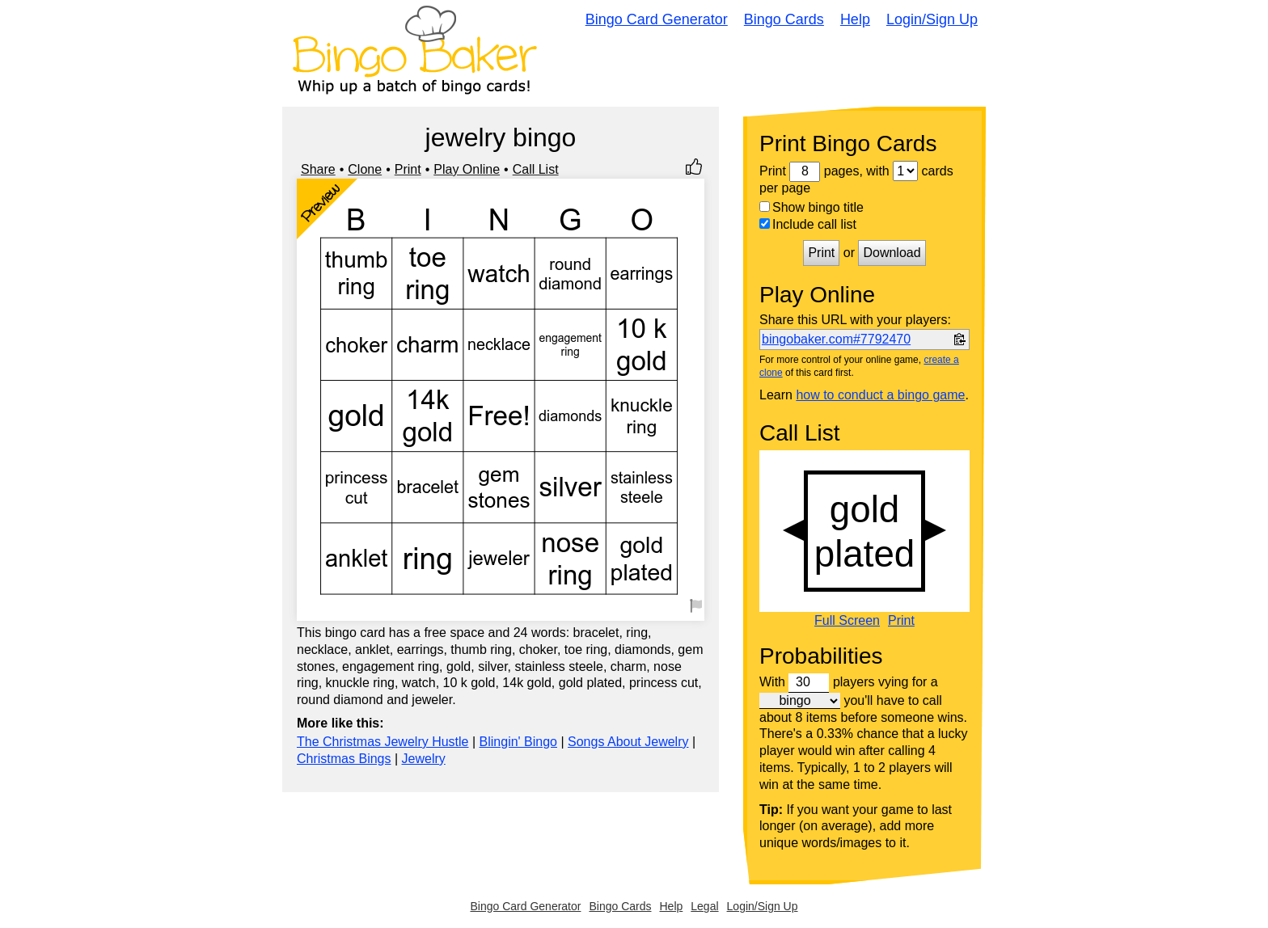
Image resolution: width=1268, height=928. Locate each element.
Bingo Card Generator (656, 19)
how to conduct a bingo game (880, 395)
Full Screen (847, 620)
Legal (704, 906)
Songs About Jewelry (628, 742)
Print (408, 169)
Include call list (807, 224)
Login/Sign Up (932, 19)
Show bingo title (811, 207)
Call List (536, 169)
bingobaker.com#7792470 (836, 339)
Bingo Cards (784, 19)
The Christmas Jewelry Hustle (383, 742)
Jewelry (424, 759)
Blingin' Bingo (518, 742)
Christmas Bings (344, 759)
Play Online (466, 169)
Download (891, 252)
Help (855, 19)
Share (318, 169)
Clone (365, 169)
